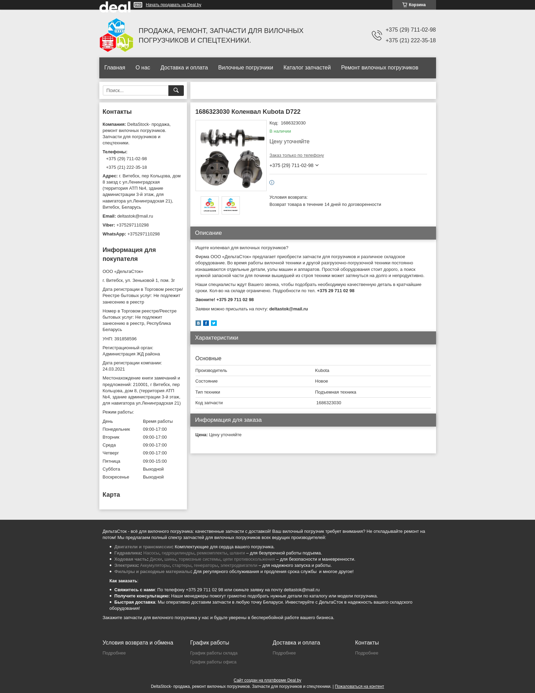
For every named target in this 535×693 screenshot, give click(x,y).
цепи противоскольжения (249, 559)
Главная (114, 67)
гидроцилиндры (178, 553)
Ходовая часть (130, 559)
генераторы (206, 565)
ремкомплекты (212, 553)
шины (170, 559)
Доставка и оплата (184, 67)
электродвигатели (238, 565)
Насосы (151, 553)
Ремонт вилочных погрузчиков (380, 67)
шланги (237, 553)
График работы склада (214, 653)
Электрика (125, 565)
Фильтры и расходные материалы (152, 571)
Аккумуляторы (155, 565)
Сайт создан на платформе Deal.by (267, 680)
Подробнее (114, 653)
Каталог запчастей (307, 67)
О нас (142, 67)
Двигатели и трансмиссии (143, 546)
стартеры (181, 565)
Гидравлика (127, 553)
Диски (156, 559)
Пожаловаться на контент (359, 686)
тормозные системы (199, 559)
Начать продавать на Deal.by (173, 4)
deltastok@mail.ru (135, 216)
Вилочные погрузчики (245, 67)
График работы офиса (213, 661)
